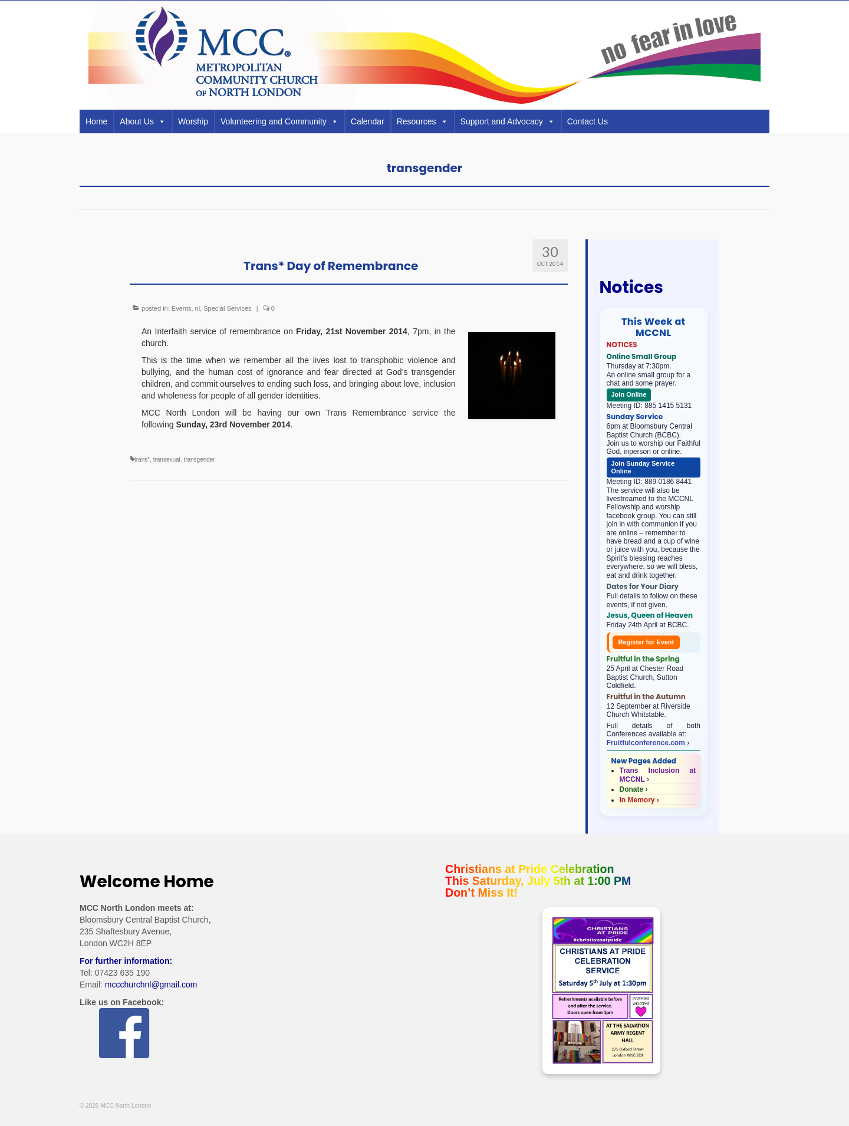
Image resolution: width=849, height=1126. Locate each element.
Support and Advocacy (507, 121)
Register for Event (646, 642)
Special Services (227, 308)
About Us (143, 121)
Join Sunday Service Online (643, 467)
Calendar (367, 121)
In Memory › (639, 800)
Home (96, 121)
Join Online (629, 394)
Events (182, 308)
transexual (166, 459)
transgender (199, 459)
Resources (422, 121)
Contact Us (587, 121)
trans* (142, 459)
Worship (193, 121)
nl (197, 308)
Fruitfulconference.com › (648, 743)
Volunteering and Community (279, 121)
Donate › (634, 789)
